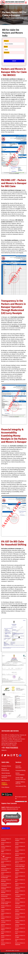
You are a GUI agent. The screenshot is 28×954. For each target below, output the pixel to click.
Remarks (6, 52)
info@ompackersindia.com (12, 807)
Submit (14, 61)
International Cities (21, 786)
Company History (6, 766)
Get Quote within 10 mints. (13, 950)
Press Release (5, 787)
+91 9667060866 (9, 747)
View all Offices (5, 828)
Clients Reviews (5, 773)
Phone (6, 41)
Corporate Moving (20, 770)
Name (5, 46)
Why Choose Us (5, 780)
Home (3, 18)
